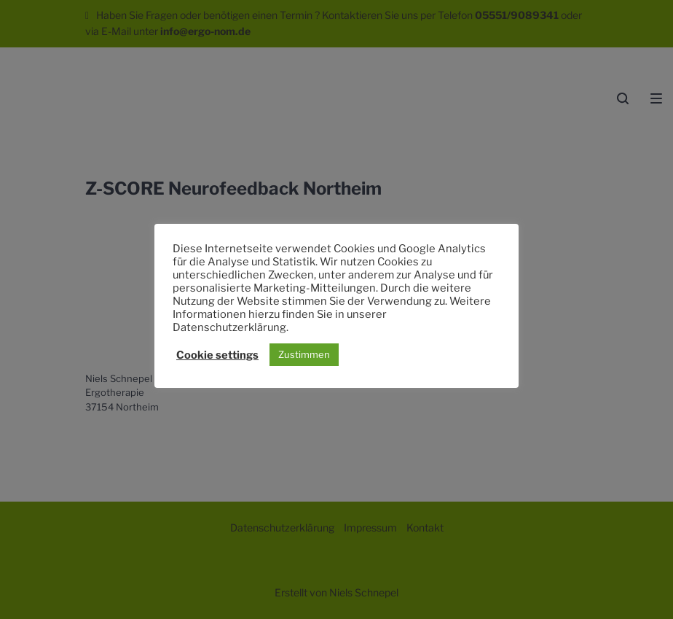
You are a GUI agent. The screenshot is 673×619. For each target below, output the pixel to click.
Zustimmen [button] (304, 354)
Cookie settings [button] (217, 355)
